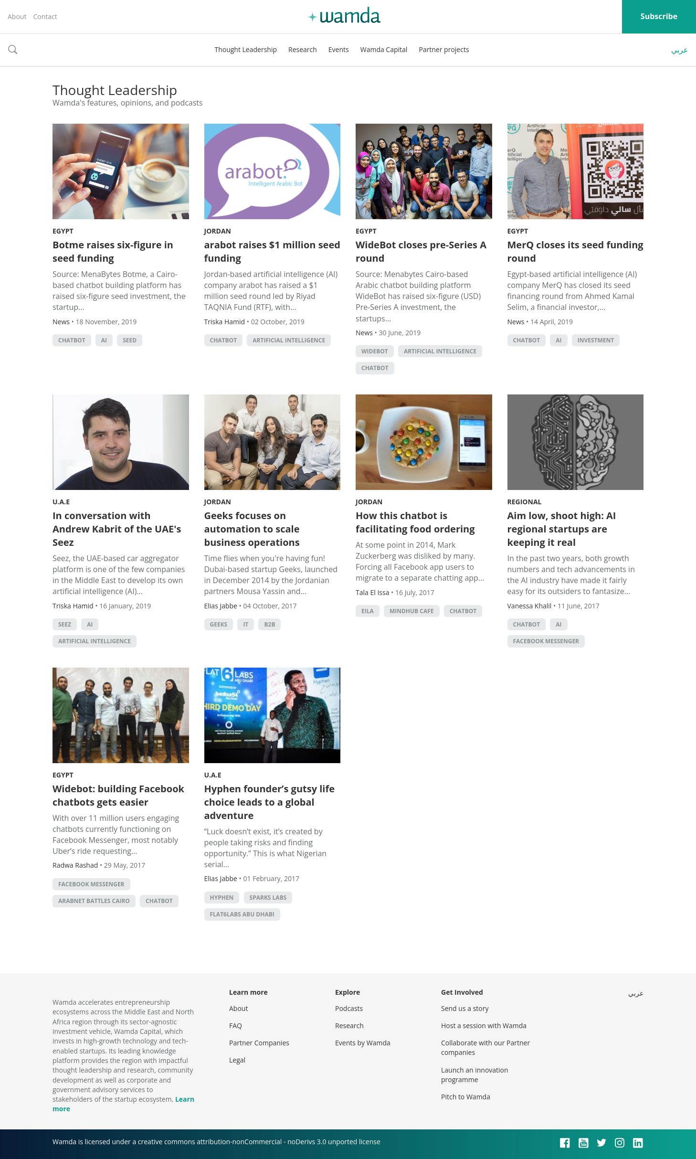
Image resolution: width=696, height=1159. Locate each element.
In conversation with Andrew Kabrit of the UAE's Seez (117, 529)
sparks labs (268, 897)
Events (338, 49)
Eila (367, 611)
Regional (524, 501)
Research (302, 49)
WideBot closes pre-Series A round (421, 251)
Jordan (217, 230)
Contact (45, 16)
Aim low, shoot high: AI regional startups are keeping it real (561, 529)
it (245, 624)
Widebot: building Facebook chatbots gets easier (118, 795)
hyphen (222, 897)
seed (130, 340)
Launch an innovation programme (474, 1074)
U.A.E (61, 501)
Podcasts (349, 1008)
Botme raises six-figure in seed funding (113, 251)
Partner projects (444, 49)
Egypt (63, 230)
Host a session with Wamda (484, 1025)
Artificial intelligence (289, 340)
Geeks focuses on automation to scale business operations (252, 529)
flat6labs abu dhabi (242, 914)
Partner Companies (259, 1042)
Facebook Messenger (546, 641)
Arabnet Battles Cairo (94, 901)
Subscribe (659, 16)
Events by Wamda (362, 1042)
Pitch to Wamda (465, 1096)
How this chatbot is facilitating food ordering (415, 522)
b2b (269, 624)
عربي (679, 49)
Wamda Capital (384, 49)
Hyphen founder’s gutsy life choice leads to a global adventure (269, 802)
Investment (596, 340)
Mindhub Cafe (412, 611)
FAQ (235, 1025)
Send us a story (464, 1008)
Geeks (219, 624)
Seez (64, 624)
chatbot (71, 340)
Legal (237, 1059)
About (17, 16)
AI (104, 340)
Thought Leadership (245, 49)
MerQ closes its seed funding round (575, 251)
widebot (374, 351)
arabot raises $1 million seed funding (272, 251)
